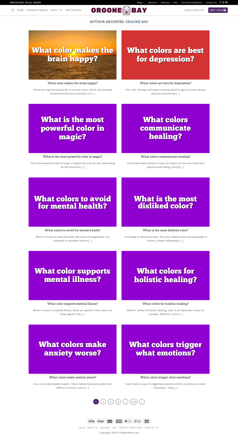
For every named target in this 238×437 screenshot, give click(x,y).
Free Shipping (73, 10)
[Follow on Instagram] (223, 2)
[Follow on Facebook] (220, 2)
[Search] (13, 10)
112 (134, 401)
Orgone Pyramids (37, 10)
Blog (140, 2)
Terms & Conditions (191, 2)
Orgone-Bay (136, 22)
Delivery (165, 2)
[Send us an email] (226, 2)
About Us (152, 2)
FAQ (175, 2)
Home (20, 10)
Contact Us (211, 2)
